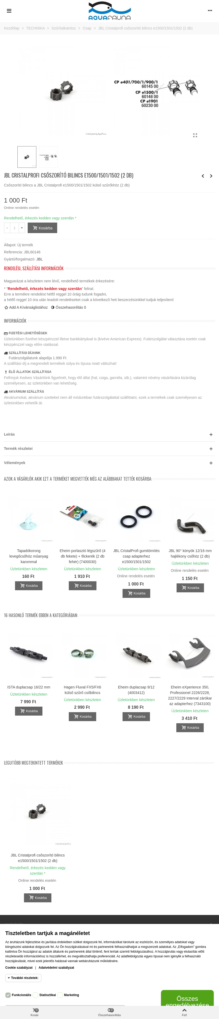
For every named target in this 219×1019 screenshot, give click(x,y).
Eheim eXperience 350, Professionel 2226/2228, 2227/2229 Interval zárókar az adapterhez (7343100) (190, 695)
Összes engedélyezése (187, 1002)
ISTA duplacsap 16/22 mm (28, 687)
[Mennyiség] (14, 228)
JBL (39, 259)
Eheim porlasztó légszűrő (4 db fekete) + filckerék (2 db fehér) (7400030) (83, 556)
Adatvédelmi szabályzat (56, 967)
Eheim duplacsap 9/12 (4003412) (136, 690)
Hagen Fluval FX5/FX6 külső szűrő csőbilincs (82, 690)
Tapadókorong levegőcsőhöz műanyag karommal (28, 556)
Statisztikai (47, 995)
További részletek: (24, 978)
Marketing (71, 995)
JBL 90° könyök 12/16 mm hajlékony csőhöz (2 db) (190, 553)
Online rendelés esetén (21, 208)
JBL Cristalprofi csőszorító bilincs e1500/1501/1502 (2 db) (38, 858)
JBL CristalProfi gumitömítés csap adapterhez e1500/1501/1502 (136, 556)
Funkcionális (21, 995)
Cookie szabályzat (18, 967)
